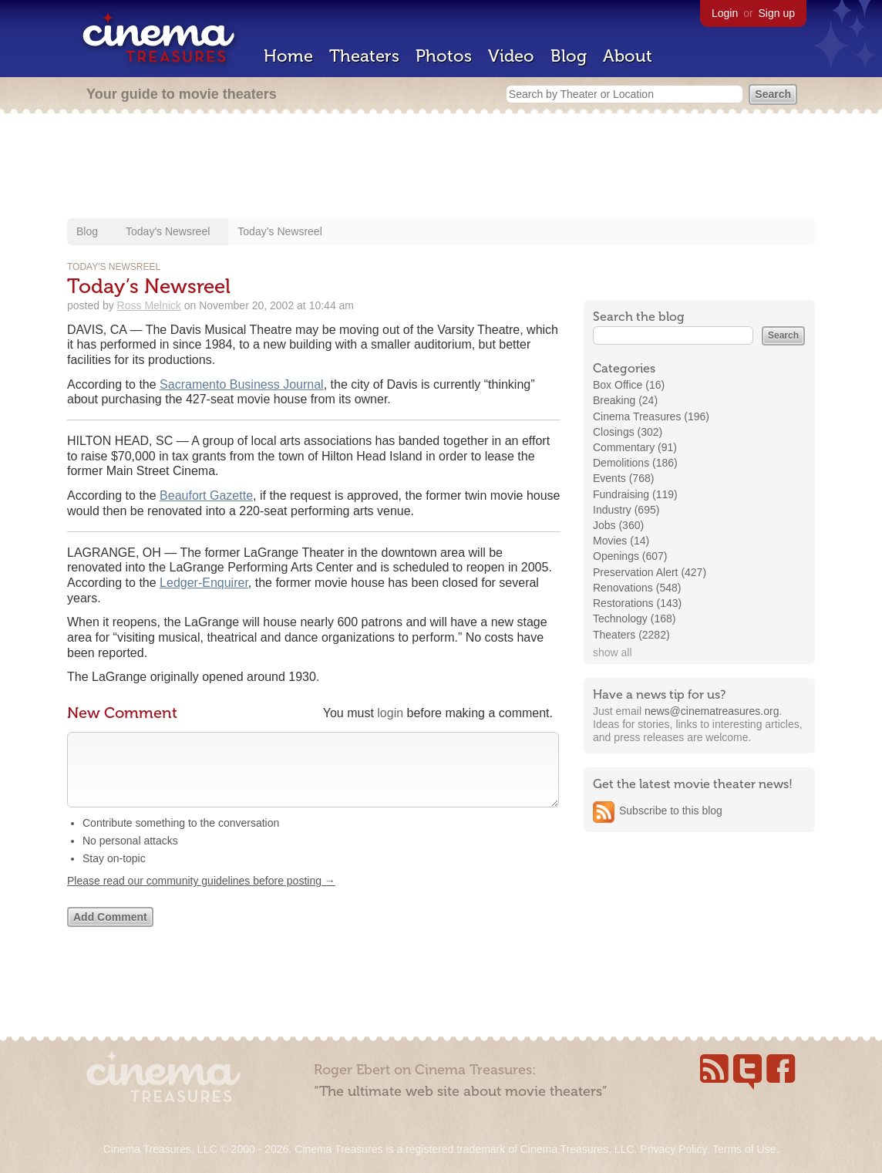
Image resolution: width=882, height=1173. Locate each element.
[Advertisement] (441, 167)
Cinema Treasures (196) (651, 416)
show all (612, 652)
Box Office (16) (629, 385)
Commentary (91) (635, 447)
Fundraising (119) (635, 494)
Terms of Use (744, 1149)
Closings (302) (627, 432)
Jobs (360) (618, 525)
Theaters (364, 56)
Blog (568, 56)
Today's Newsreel (168, 231)
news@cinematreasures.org (712, 711)
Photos (444, 56)
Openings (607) (630, 556)
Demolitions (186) (635, 463)
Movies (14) (621, 540)
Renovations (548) (637, 587)
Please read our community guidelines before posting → (201, 896)
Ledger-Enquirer (204, 582)
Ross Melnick (149, 305)
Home (288, 56)
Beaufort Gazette (206, 495)
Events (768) (623, 478)
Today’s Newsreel (279, 231)
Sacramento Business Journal (242, 384)
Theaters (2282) (631, 635)
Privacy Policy (673, 1149)
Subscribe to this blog (670, 810)
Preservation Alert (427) (649, 572)
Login (725, 13)
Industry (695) (626, 510)
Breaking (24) (625, 400)
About (627, 56)
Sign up (777, 13)
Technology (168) (634, 618)
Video (511, 56)
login (390, 713)
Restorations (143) (637, 603)
